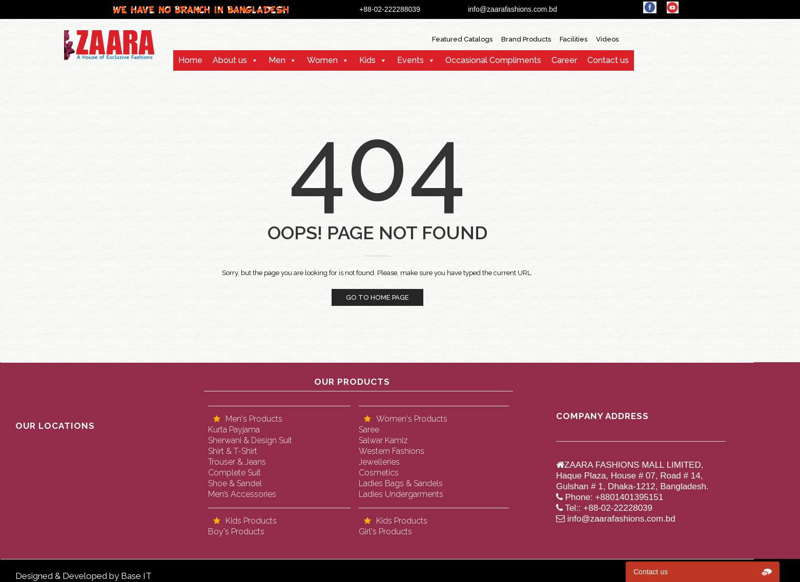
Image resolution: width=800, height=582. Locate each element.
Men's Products (253, 419)
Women (322, 60)
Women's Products (411, 419)
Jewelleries (379, 462)
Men (277, 60)
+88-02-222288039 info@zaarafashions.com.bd (465, 9)
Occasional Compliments (493, 60)
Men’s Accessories (242, 494)
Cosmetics (379, 472)
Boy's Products (236, 531)
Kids (367, 60)
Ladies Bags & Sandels (401, 483)
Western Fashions (391, 451)
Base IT (136, 576)
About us (230, 60)
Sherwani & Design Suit (250, 440)
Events (410, 60)
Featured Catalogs (462, 39)
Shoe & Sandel (235, 483)
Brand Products (526, 39)
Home (190, 60)
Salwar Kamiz (383, 440)
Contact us (608, 60)
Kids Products (251, 521)
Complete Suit (234, 472)
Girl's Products (385, 531)
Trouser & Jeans (237, 462)
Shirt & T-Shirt (232, 451)
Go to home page (377, 297)
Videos (607, 39)
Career (564, 60)
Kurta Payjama (234, 429)
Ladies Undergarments (401, 494)
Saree (369, 429)
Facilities (573, 39)
